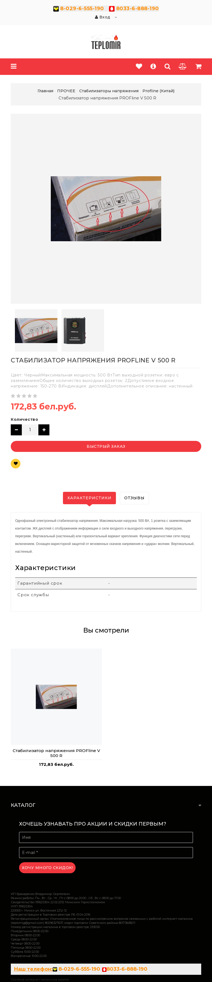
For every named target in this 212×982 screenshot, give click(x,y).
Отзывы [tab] (134, 497)
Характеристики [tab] (89, 497)
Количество (24, 419)
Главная (45, 90)
